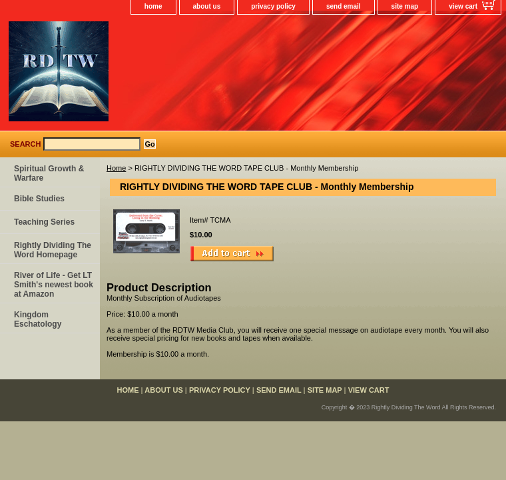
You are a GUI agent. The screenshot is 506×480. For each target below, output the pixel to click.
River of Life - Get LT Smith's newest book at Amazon (53, 285)
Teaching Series (44, 222)
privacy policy (273, 6)
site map (405, 6)
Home (116, 168)
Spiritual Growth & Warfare (49, 173)
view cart (463, 6)
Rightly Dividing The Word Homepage (52, 250)
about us (207, 6)
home (153, 6)
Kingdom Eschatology (37, 319)
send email (343, 6)
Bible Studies (39, 198)
